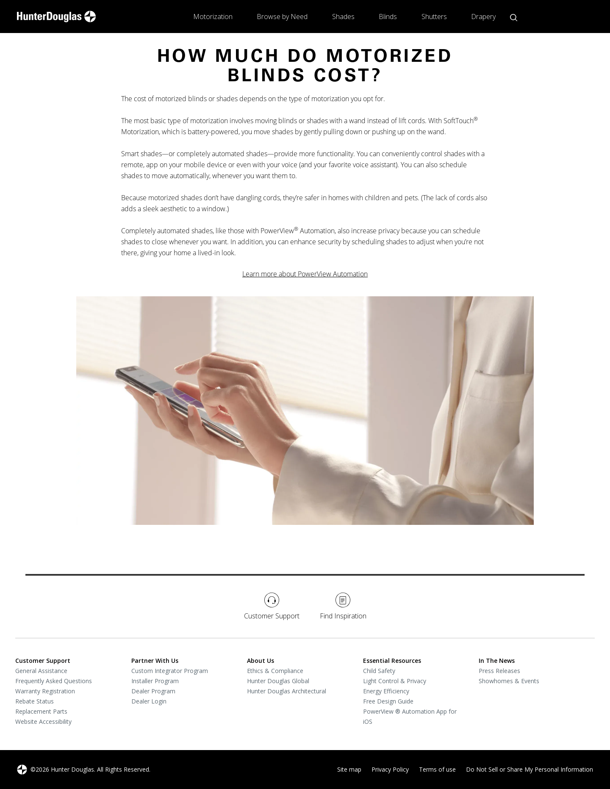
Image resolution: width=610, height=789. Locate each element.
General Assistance (41, 671)
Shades (343, 16)
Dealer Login (148, 701)
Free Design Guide (388, 701)
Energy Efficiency (386, 691)
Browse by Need (282, 16)
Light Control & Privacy (394, 681)
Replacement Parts (41, 711)
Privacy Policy (390, 769)
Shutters (434, 16)
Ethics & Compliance (275, 671)
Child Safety (379, 671)
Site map (349, 769)
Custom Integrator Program (169, 671)
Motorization (213, 16)
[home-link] (56, 16)
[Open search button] (513, 17)
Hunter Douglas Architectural (286, 691)
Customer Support (271, 607)
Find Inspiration (343, 607)
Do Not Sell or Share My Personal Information (529, 769)
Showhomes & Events (509, 681)
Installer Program (155, 681)
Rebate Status (34, 701)
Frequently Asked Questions (53, 681)
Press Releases (499, 671)
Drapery (483, 16)
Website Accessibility (43, 721)
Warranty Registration (45, 691)
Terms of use (437, 769)
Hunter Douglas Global (278, 681)
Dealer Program (153, 691)
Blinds (388, 16)
